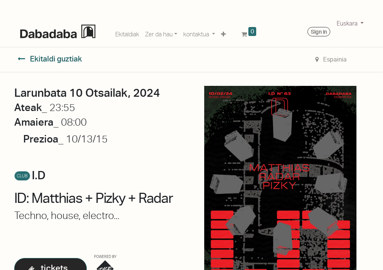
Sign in (319, 32)
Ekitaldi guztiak (50, 58)
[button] (223, 33)
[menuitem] (127, 33)
